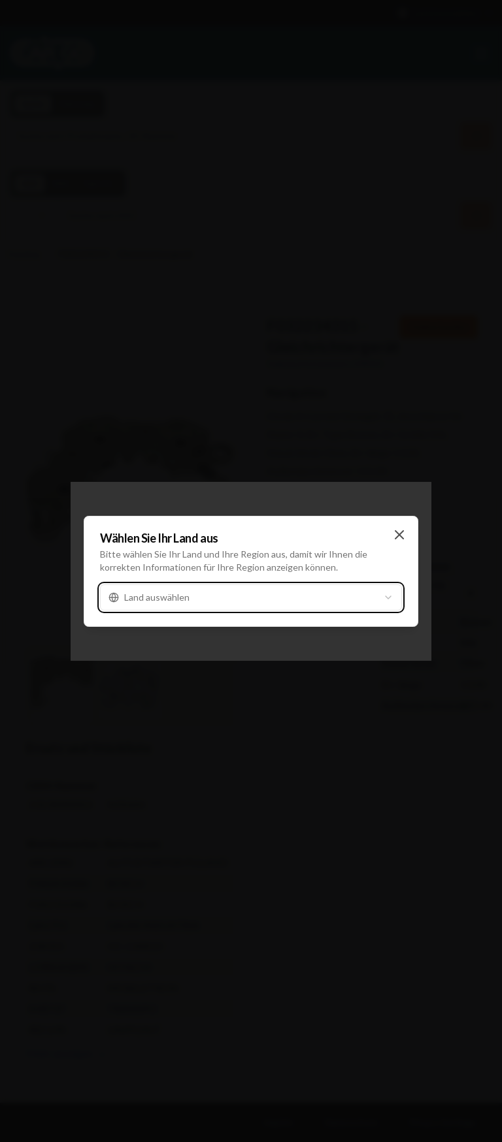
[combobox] (251, 597)
